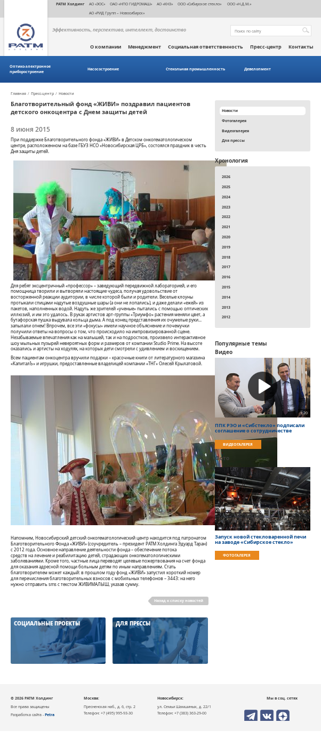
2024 (226, 196)
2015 (226, 287)
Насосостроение (103, 69)
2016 (226, 276)
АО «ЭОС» (97, 3)
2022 (226, 216)
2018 (226, 257)
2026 (226, 176)
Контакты (301, 47)
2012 (226, 316)
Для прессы (233, 140)
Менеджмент (144, 47)
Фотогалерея (234, 120)
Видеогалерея (235, 130)
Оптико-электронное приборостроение (30, 69)
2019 (226, 247)
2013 (226, 307)
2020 (226, 236)
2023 (226, 207)
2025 (226, 186)
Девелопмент (257, 69)
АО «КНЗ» (165, 3)
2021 (226, 226)
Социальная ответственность (205, 47)
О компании (105, 47)
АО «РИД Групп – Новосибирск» (117, 12)
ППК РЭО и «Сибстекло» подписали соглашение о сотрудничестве (259, 428)
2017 (226, 266)
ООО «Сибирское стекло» (199, 3)
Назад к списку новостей (178, 600)
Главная (18, 94)
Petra (49, 714)
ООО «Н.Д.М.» (238, 3)
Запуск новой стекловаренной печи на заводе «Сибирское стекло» (260, 539)
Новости (66, 94)
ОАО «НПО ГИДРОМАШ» (131, 3)
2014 (226, 297)
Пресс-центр (266, 47)
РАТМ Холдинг (70, 3)
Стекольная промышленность (195, 69)
